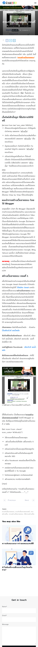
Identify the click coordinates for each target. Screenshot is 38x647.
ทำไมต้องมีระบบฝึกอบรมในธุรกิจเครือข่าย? (19, 561)
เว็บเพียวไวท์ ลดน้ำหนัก (11, 330)
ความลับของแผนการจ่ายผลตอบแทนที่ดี (19, 536)
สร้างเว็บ (15, 30)
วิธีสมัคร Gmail (23, 287)
